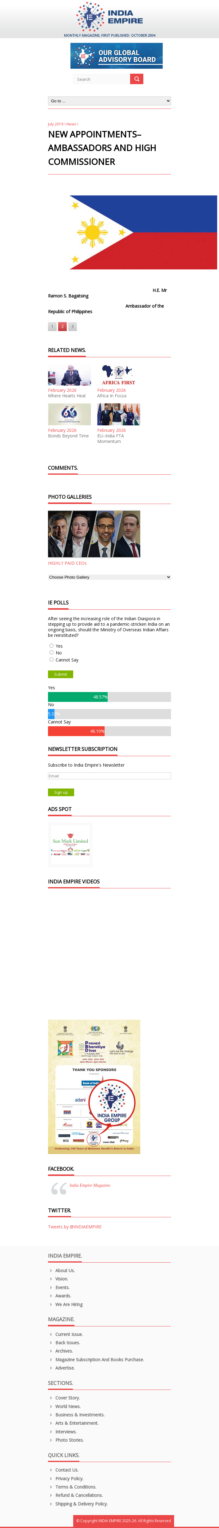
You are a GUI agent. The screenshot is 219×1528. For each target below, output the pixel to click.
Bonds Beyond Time (68, 436)
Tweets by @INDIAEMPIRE (75, 1227)
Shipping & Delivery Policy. (78, 1504)
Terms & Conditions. (72, 1487)
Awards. (59, 1296)
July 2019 (55, 124)
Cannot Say (67, 660)
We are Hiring (65, 1304)
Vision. (58, 1279)
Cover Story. (64, 1398)
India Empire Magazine (90, 1185)
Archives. (60, 1351)
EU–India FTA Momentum (110, 438)
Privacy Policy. (65, 1478)
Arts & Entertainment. (73, 1423)
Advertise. (61, 1368)
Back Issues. (64, 1343)
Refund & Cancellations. (75, 1495)
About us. (61, 1270)
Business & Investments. (76, 1415)
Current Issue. (65, 1334)
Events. (59, 1287)
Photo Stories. (66, 1440)
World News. (64, 1406)
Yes (59, 646)
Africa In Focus (112, 396)
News (71, 124)
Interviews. (62, 1432)
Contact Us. (63, 1470)
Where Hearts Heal (67, 396)
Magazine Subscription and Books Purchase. (96, 1359)
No (59, 653)
